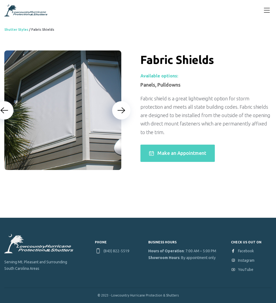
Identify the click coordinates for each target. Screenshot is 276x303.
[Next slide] (121, 110)
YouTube (245, 269)
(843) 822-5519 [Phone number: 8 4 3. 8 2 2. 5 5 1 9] (116, 251)
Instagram (246, 260)
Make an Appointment (177, 153)
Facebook (246, 251)
